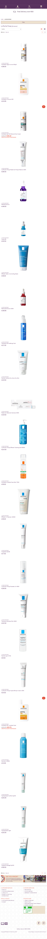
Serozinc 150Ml (5, 761)
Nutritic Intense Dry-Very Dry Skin (10, 378)
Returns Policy (5, 895)
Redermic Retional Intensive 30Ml (10, 413)
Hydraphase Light (6, 830)
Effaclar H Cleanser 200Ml (8, 517)
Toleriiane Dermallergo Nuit (8, 343)
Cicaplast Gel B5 (5, 551)
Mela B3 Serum (5, 204)
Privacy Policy (27, 902)
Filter (23, 22)
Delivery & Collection (6, 894)
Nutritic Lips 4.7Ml (6, 656)
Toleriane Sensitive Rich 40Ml (9, 621)
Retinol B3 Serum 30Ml (7, 308)
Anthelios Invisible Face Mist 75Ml (10, 482)
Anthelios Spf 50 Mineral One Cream (11, 134)
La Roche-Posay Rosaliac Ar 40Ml (10, 586)
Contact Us (4, 892)
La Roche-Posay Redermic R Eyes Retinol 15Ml (13, 169)
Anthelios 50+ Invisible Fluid (8, 725)
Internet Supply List (28, 905)
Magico (32, 931)
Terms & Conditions (29, 900)
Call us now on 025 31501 (23, 929)
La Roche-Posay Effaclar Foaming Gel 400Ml (13, 447)
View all (7, 32)
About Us (3, 889)
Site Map (3, 902)
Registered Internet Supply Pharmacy (32, 903)
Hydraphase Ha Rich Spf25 (8, 796)
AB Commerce (43, 931)
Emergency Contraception (30, 892)
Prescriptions (27, 889)
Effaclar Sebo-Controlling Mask (9, 274)
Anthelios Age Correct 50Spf (9, 64)
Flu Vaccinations (28, 891)
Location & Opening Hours (7, 891)
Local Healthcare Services (7, 900)
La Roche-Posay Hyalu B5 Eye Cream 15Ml (12, 690)
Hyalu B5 (3, 239)
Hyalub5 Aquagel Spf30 (7, 865)
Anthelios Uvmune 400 (7, 99)
